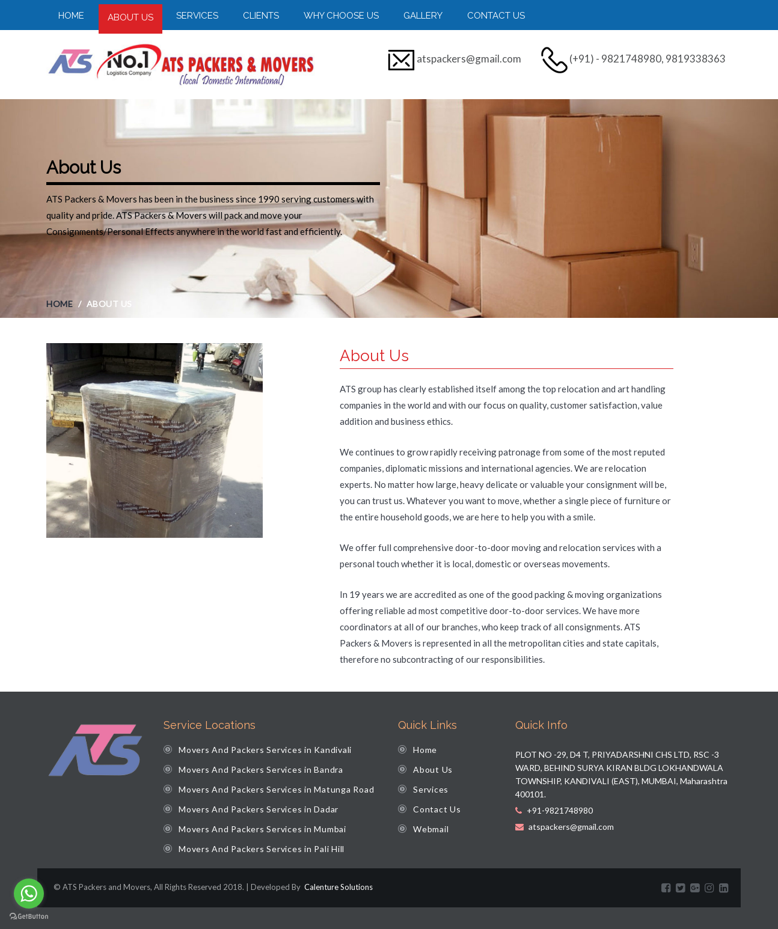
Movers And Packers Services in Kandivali (265, 750)
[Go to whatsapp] (29, 894)
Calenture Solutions (337, 887)
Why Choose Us (341, 15)
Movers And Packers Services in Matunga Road (276, 789)
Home (71, 15)
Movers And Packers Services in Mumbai (262, 829)
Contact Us (496, 15)
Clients (261, 15)
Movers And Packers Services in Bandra (261, 769)
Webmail (431, 829)
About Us (130, 17)
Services (197, 15)
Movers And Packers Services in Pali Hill (262, 849)
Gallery (423, 15)
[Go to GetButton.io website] (29, 917)
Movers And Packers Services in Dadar (258, 809)
